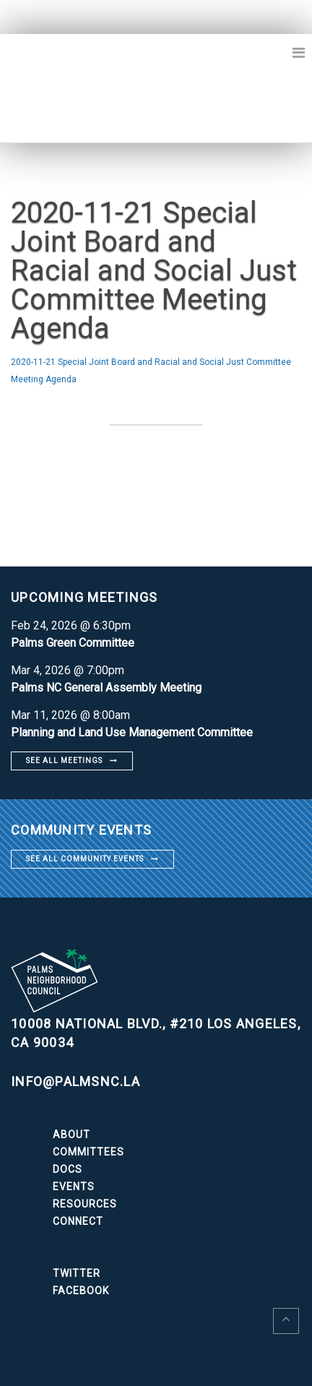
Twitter (76, 1273)
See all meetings (64, 761)
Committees (88, 1152)
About (71, 1134)
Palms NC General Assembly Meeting (106, 687)
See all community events (85, 859)
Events (74, 1186)
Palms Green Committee (72, 643)
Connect (78, 1221)
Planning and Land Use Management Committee (132, 732)
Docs (67, 1169)
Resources (85, 1204)
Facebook (81, 1290)
